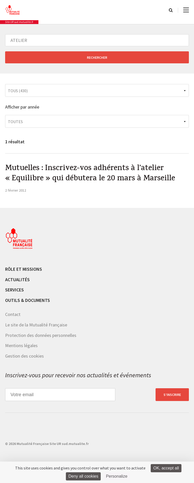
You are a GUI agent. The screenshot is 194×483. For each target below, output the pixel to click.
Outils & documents (27, 300)
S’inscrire (172, 394)
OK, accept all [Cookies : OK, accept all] (166, 468)
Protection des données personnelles (40, 335)
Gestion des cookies (24, 356)
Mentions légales (21, 345)
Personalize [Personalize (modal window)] (116, 476)
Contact (13, 314)
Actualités (17, 279)
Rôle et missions (23, 269)
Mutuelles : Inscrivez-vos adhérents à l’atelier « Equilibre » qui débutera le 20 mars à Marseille (90, 174)
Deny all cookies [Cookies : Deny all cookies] (83, 476)
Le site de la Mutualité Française (36, 325)
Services (14, 290)
